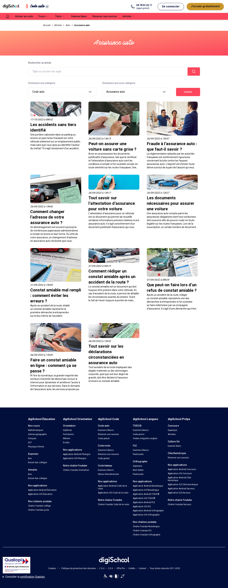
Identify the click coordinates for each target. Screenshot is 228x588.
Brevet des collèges (37, 462)
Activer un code (24, 16)
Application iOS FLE (142, 506)
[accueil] (7, 16)
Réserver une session (104, 16)
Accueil (46, 25)
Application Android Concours (182, 469)
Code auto (62, 92)
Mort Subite (138, 470)
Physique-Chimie (36, 446)
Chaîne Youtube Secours (179, 504)
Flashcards (138, 454)
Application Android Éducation (42, 490)
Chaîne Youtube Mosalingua (146, 526)
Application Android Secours (181, 488)
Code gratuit (104, 438)
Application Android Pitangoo (76, 454)
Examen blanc (79, 16)
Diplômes (67, 430)
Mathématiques (35, 430)
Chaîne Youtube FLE (142, 530)
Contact (142, 568)
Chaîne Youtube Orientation (76, 470)
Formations (68, 434)
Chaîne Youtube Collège (39, 506)
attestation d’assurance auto (108, 160)
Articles (58, 25)
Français (32, 438)
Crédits (131, 568)
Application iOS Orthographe (146, 515)
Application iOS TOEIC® (144, 498)
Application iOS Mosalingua (146, 490)
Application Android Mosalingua (148, 486)
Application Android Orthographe (148, 510)
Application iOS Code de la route (113, 493)
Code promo (138, 434)
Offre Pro (120, 568)
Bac (30, 458)
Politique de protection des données (78, 568)
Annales (172, 434)
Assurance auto (82, 25)
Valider (188, 92)
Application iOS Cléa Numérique (183, 484)
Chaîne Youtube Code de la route (113, 504)
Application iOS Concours (180, 473)
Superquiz (137, 466)
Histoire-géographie (37, 434)
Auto (68, 25)
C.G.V (110, 568)
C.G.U (101, 568)
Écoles (66, 442)
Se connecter (171, 6)
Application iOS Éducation (40, 494)
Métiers (66, 438)
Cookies (52, 568)
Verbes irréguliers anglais (145, 438)
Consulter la (24, 577)
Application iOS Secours (179, 493)
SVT (30, 442)
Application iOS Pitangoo (74, 458)
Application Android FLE (144, 502)
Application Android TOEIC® (146, 494)
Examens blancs (106, 430)
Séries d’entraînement (108, 474)
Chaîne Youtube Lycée (38, 510)
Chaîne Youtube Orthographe (146, 534)
